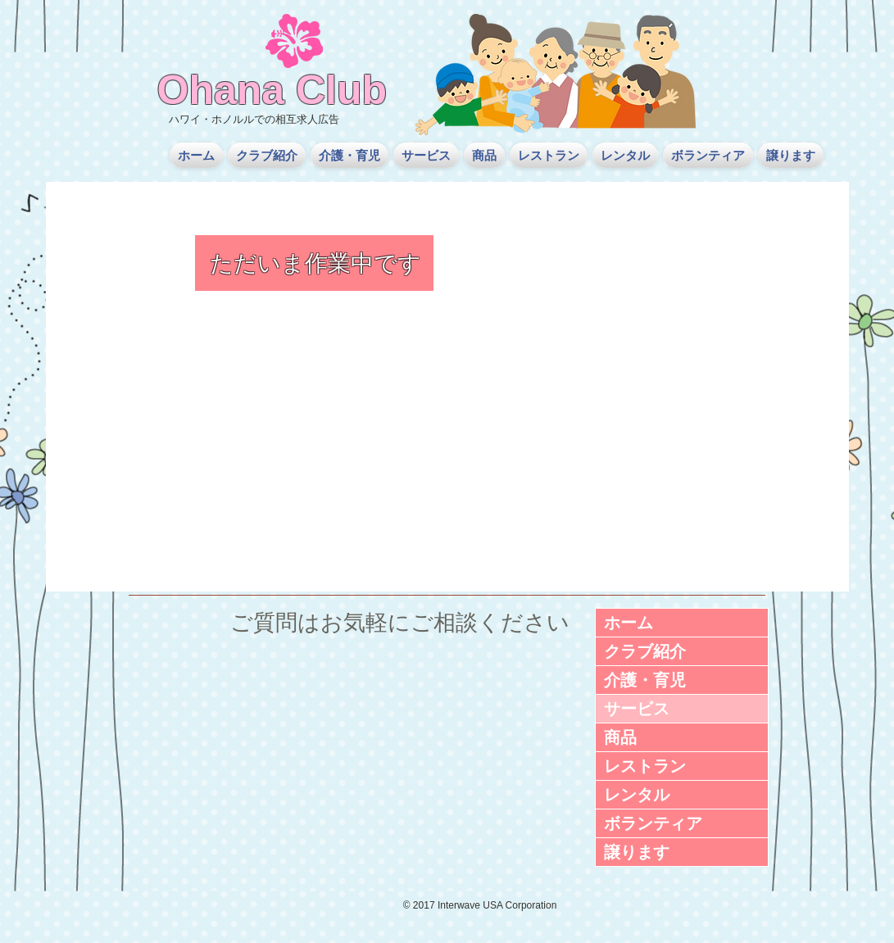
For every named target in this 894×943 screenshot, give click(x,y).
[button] (266, 155)
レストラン (645, 766)
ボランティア (653, 823)
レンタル (636, 795)
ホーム (628, 623)
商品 (620, 737)
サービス (636, 709)
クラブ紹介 (645, 651)
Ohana (221, 90)
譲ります (636, 852)
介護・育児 (645, 680)
